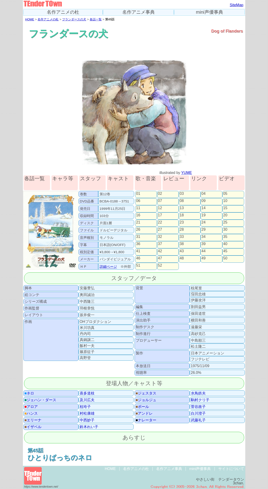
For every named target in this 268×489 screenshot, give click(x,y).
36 (138, 244)
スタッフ (90, 178)
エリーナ (33, 420)
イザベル (33, 427)
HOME (29, 19)
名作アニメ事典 (138, 12)
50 (225, 258)
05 (225, 194)
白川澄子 (198, 413)
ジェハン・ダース (41, 400)
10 (225, 201)
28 (182, 229)
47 (160, 258)
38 (182, 244)
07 (160, 201)
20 (225, 215)
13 (182, 208)
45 (225, 251)
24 (204, 222)
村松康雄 (87, 413)
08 (182, 201)
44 (204, 251)
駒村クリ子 (200, 400)
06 (138, 201)
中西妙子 (87, 420)
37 (160, 244)
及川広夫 (87, 400)
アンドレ (144, 413)
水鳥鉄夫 (198, 393)
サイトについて (231, 469)
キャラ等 (62, 178)
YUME (186, 173)
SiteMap (236, 5)
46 (138, 258)
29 (204, 229)
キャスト (118, 178)
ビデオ (227, 178)
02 (160, 194)
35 (225, 237)
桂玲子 (85, 407)
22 (160, 222)
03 (182, 194)
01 (138, 194)
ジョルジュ (146, 400)
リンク (199, 178)
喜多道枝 (87, 393)
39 (204, 244)
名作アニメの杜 (63, 12)
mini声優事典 (209, 12)
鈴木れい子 (89, 427)
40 (225, 244)
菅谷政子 (198, 407)
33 (182, 237)
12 (160, 208)
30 (225, 229)
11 (138, 208)
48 (182, 258)
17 (160, 215)
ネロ (29, 393)
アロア (31, 407)
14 (204, 208)
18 (182, 215)
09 (204, 201)
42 (160, 251)
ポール (142, 407)
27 (160, 229)
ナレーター (146, 420)
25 (225, 222)
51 (138, 265)
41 (138, 251)
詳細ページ (108, 266)
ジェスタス (146, 393)
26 (138, 229)
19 (204, 215)
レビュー (173, 178)
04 (204, 194)
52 (160, 265)
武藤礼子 (198, 420)
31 (138, 237)
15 (225, 208)
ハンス (31, 413)
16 (138, 215)
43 (182, 251)
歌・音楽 (146, 178)
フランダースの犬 (74, 19)
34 (204, 237)
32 (160, 237)
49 (204, 258)
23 (182, 222)
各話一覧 (96, 19)
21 (138, 222)
